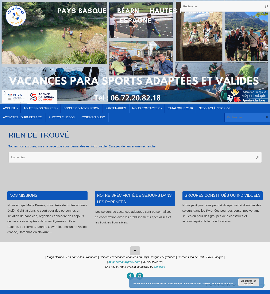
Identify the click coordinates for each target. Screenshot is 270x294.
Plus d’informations (222, 283)
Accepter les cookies (248, 282)
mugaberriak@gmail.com (124, 261)
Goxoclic (159, 266)
